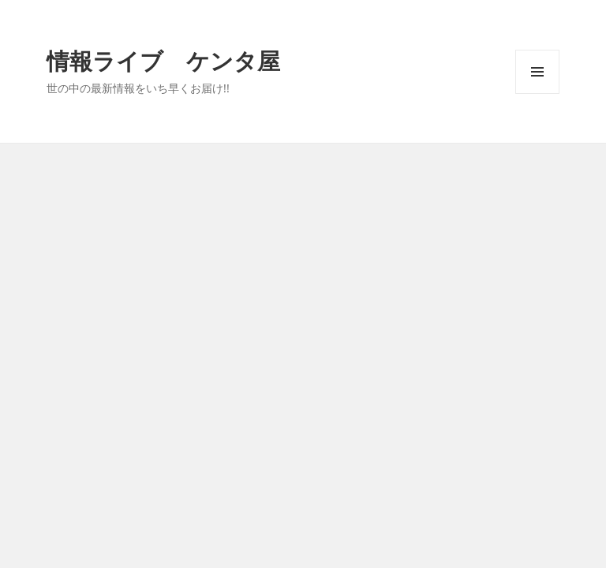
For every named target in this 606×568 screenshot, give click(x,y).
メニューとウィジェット (537, 93)
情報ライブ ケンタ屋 (163, 60)
